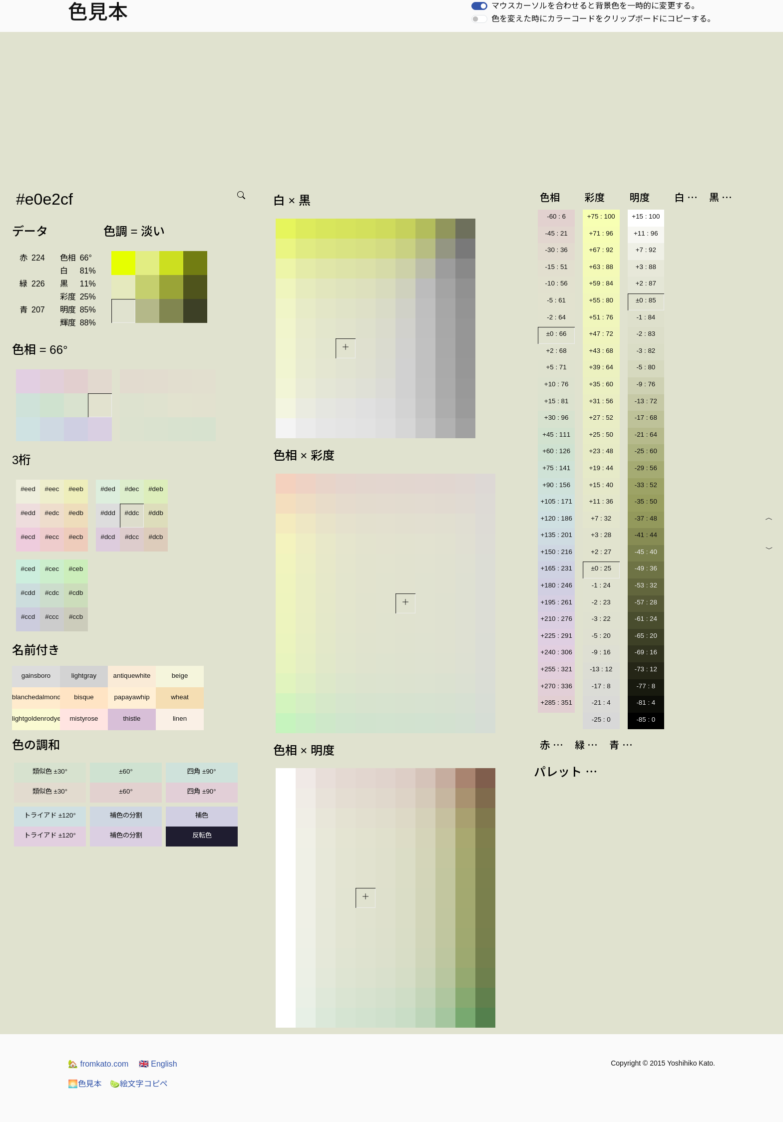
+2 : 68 (556, 350)
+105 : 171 (556, 501)
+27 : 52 (601, 417)
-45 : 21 (556, 233)
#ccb (76, 616)
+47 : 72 (601, 333)
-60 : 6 (556, 216)
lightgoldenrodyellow (36, 718)
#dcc (132, 537)
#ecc (52, 537)
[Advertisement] (391, 107)
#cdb (76, 592)
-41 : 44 (646, 535)
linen (180, 718)
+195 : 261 (556, 602)
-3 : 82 (645, 350)
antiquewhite (132, 675)
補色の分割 (126, 815)
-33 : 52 (646, 485)
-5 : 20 (601, 635)
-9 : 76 (645, 384)
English (158, 1064)
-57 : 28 (646, 602)
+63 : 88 (601, 267)
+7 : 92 (646, 250)
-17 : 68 (646, 417)
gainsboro (36, 675)
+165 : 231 (556, 568)
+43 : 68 (601, 350)
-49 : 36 (646, 568)
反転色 (202, 835)
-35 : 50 (646, 501)
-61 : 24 (646, 618)
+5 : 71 (556, 367)
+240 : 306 (556, 652)
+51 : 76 (601, 317)
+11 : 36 (601, 501)
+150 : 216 (556, 552)
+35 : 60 (601, 384)
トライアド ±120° (50, 815)
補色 (201, 815)
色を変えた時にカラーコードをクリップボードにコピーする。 (603, 18)
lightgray (83, 675)
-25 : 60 (646, 451)
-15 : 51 (556, 267)
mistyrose (83, 718)
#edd (27, 513)
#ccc (51, 616)
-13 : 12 (601, 669)
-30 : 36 (556, 250)
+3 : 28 (601, 535)
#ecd (28, 537)
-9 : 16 (601, 652)
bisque (83, 697)
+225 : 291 (556, 635)
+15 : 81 (556, 401)
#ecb (76, 537)
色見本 (85, 1084)
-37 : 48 (646, 518)
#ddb (155, 513)
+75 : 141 (556, 468)
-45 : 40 (646, 552)
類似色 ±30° (49, 771)
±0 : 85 (646, 300)
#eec (52, 489)
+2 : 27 (601, 552)
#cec (52, 568)
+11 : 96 (646, 233)
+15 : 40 (601, 485)
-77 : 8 (645, 686)
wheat (180, 697)
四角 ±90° (201, 771)
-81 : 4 (645, 702)
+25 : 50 (601, 434)
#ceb (76, 568)
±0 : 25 (601, 568)
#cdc (52, 592)
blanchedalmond (36, 697)
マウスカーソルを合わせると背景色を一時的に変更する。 (595, 5)
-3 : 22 (601, 618)
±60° (125, 771)
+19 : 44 (601, 468)
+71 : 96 (601, 233)
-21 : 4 (601, 702)
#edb (75, 513)
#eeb (75, 489)
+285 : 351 (556, 702)
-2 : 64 (556, 317)
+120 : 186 (556, 518)
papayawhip (131, 697)
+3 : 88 (646, 267)
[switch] (479, 6)
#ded (107, 489)
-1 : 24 (601, 585)
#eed (27, 489)
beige (180, 675)
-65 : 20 (646, 635)
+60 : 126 (556, 451)
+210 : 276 (556, 618)
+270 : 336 (556, 686)
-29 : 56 (646, 468)
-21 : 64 (646, 434)
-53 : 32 (646, 585)
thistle (132, 718)
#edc (52, 513)
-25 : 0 (601, 719)
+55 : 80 (601, 300)
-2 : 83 (645, 333)
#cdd (28, 592)
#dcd (108, 537)
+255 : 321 (556, 669)
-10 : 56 (556, 283)
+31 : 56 (601, 401)
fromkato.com (98, 1064)
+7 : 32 (601, 518)
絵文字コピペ (139, 1084)
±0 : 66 (556, 333)
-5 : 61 (556, 300)
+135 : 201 (556, 535)
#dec (132, 489)
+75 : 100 (601, 216)
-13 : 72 (646, 401)
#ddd (107, 513)
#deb (155, 489)
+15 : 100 (646, 216)
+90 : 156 (556, 485)
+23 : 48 (601, 451)
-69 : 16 (646, 652)
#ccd (28, 616)
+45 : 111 (556, 434)
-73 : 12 (646, 669)
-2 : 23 (601, 602)
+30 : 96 (556, 417)
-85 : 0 (645, 719)
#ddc (132, 513)
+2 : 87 (646, 283)
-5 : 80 (645, 367)
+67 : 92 (601, 250)
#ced (28, 568)
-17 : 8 (601, 686)
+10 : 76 (556, 384)
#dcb (156, 537)
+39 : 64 (601, 367)
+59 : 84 (601, 283)
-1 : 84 (645, 317)
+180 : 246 (556, 585)
